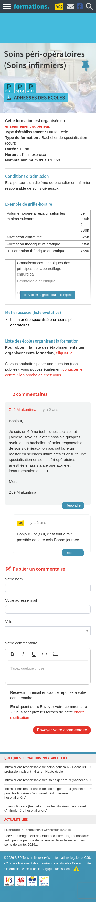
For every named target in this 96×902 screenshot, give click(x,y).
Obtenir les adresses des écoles (36, 97)
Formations (31, 6)
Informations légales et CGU (72, 858)
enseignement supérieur (27, 126)
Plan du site (61, 863)
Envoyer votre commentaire (62, 730)
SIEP (18, 858)
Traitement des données (34, 863)
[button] (12, 654)
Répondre (73, 505)
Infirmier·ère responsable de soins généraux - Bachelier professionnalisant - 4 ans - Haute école (45, 769)
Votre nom (14, 579)
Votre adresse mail (21, 600)
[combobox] (48, 630)
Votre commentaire (21, 643)
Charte (10, 863)
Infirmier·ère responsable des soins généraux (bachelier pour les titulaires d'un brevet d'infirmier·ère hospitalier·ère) (45, 793)
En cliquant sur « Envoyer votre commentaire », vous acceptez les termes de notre (46, 712)
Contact (77, 863)
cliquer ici (65, 353)
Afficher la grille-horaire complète (48, 295)
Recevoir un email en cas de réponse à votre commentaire (46, 695)
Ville (8, 621)
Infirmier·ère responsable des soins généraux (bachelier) (46, 780)
